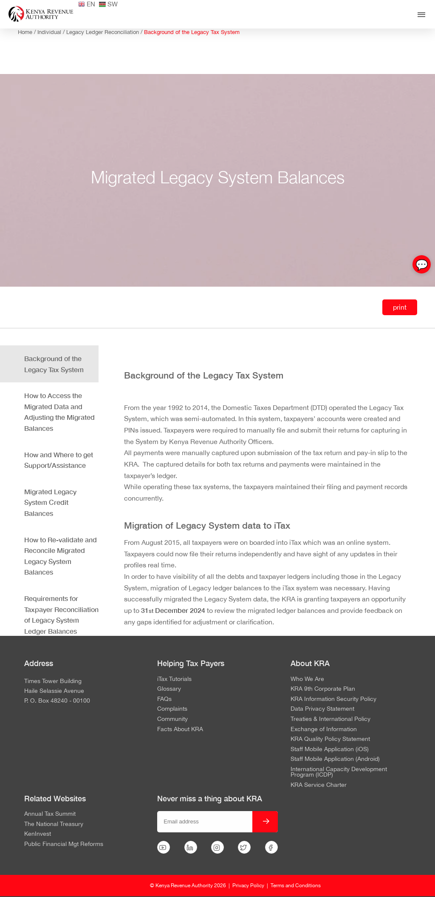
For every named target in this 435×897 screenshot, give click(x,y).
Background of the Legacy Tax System (192, 32)
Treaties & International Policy (330, 719)
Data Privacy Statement (322, 709)
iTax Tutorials (174, 679)
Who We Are (307, 679)
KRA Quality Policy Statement (330, 739)
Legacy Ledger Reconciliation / (105, 32)
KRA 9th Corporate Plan (323, 689)
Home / (27, 32)
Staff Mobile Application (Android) (335, 759)
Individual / (51, 32)
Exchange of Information (324, 729)
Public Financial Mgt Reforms (63, 844)
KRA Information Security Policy (333, 699)
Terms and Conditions (296, 885)
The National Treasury (53, 824)
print (400, 307)
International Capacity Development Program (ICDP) (339, 772)
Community (172, 719)
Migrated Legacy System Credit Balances (50, 502)
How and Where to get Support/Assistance (58, 460)
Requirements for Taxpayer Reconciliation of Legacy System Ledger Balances (61, 614)
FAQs (164, 699)
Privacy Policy (248, 885)
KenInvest (37, 834)
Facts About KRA (180, 729)
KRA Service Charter (319, 785)
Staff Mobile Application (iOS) (330, 749)
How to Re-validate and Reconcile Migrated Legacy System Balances (60, 555)
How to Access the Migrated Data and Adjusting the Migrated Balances (59, 411)
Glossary (169, 689)
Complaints (172, 709)
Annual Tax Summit (50, 814)
